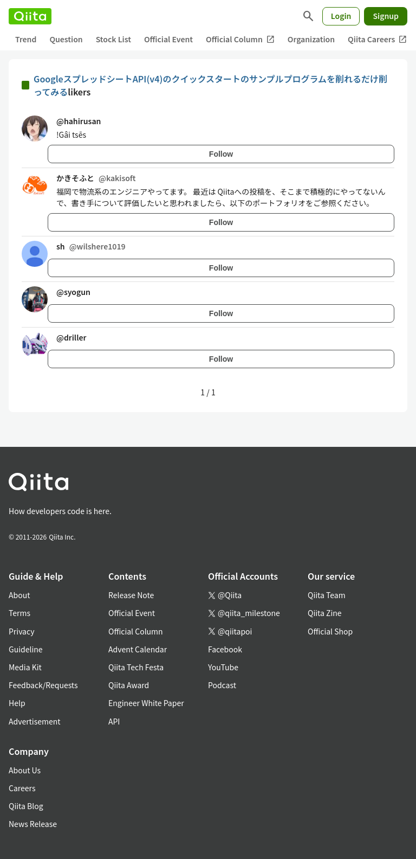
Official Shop (330, 631)
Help (17, 702)
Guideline (26, 649)
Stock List (113, 39)
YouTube (223, 667)
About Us (25, 770)
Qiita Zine (325, 612)
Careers (22, 788)
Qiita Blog (26, 805)
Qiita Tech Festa (136, 667)
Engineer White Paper (146, 702)
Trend (25, 39)
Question (65, 39)
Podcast (222, 684)
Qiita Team (327, 594)
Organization (311, 39)
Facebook (225, 649)
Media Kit (25, 667)
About (19, 594)
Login (341, 15)
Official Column (240, 39)
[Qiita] (30, 16)
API (114, 721)
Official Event (168, 39)
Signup (386, 15)
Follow (221, 154)
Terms (19, 612)
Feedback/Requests (43, 684)
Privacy (21, 631)
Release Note (131, 594)
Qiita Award (128, 684)
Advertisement (35, 721)
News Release (33, 823)
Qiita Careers (377, 39)
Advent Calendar (137, 649)
